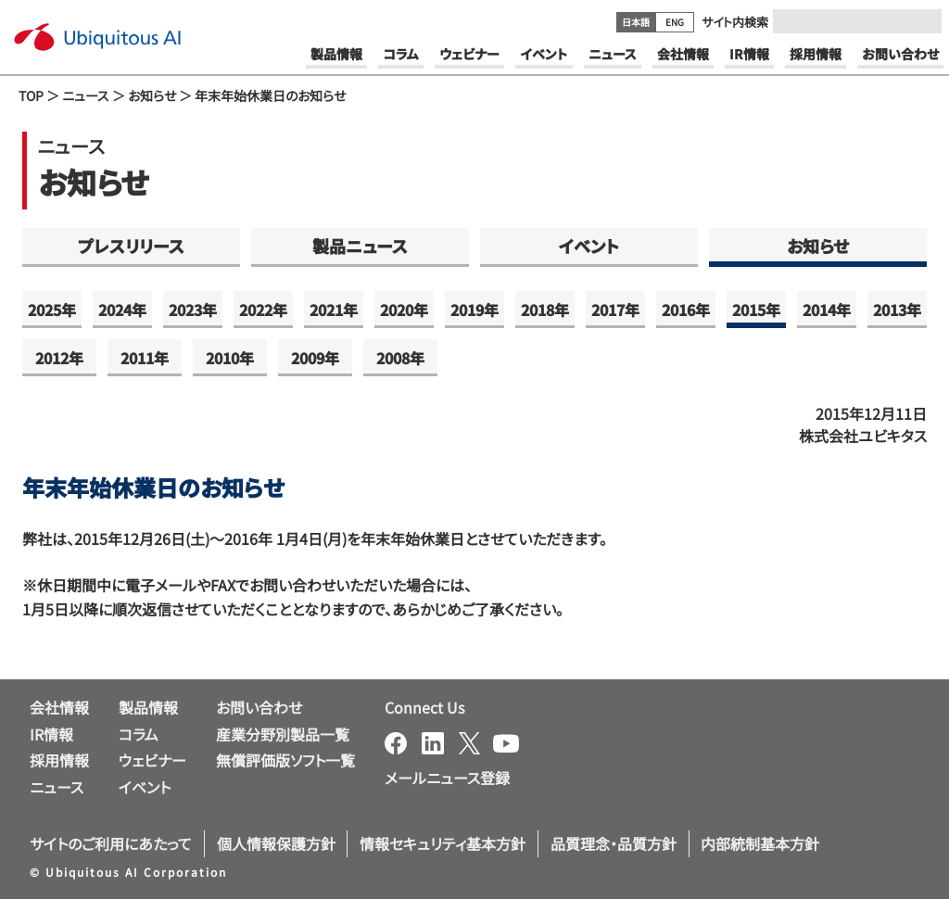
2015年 (756, 309)
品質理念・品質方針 (613, 843)
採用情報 (59, 760)
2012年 (59, 358)
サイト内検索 (735, 22)
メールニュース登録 (447, 777)
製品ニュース (360, 246)
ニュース (85, 95)
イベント (589, 246)
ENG (674, 22)
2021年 (334, 309)
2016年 (686, 309)
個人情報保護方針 (276, 843)
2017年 (615, 309)
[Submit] (922, 21)
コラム (138, 734)
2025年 (52, 309)
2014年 (827, 309)
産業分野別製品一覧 (282, 734)
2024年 (122, 309)
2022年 (263, 309)
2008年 (400, 358)
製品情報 (148, 707)
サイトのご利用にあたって (111, 843)
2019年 (474, 309)
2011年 (144, 358)
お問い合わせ (259, 707)
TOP (31, 95)
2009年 (315, 358)
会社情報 (59, 707)
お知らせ (152, 95)
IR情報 (51, 734)
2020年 (404, 309)
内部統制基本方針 (760, 843)
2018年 (545, 309)
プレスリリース (131, 246)
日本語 (636, 22)
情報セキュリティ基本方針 (442, 843)
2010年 (230, 358)
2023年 (193, 309)
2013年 (897, 309)
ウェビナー (152, 760)
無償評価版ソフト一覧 (285, 760)
